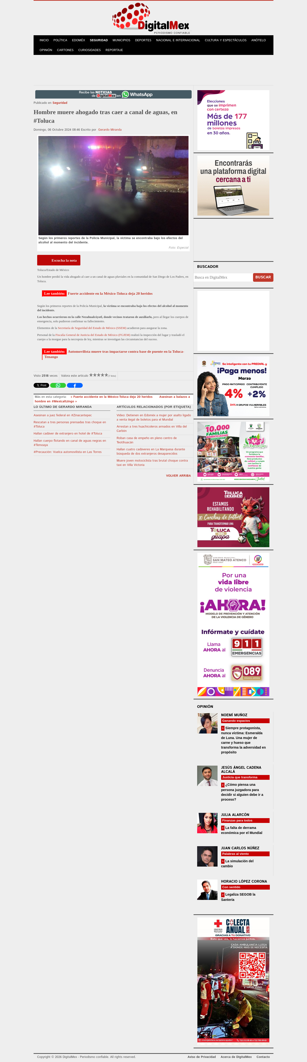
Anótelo (258, 40)
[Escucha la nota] (58, 260)
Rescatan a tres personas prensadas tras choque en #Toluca (70, 424)
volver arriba (178, 476)
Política (60, 40)
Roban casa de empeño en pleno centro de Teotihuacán (147, 440)
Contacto (263, 1057)
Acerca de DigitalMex (236, 1057)
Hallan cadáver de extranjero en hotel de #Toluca (68, 433)
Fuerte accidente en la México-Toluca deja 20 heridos (110, 293)
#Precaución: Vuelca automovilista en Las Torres (67, 452)
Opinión (46, 50)
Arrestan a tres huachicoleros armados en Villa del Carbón (152, 428)
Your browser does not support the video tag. (233, 239)
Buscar (263, 277)
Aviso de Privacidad (202, 1057)
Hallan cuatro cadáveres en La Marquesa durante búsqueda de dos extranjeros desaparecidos (151, 451)
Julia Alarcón (235, 814)
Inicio (44, 40)
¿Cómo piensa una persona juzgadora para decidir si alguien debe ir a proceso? (242, 792)
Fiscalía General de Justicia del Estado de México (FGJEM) (92, 335)
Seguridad (99, 40)
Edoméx (78, 40)
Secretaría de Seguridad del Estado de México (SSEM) (92, 328)
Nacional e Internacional (178, 40)
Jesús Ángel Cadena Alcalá (241, 769)
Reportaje (114, 50)
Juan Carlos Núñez (240, 848)
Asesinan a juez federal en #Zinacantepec (63, 415)
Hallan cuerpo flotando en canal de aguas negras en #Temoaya (70, 443)
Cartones (65, 50)
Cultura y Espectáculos (226, 40)
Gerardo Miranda (110, 130)
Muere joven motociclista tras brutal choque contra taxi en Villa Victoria (152, 462)
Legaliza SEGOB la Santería (238, 896)
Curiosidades (89, 50)
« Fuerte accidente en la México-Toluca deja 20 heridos (112, 397)
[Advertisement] (153, 69)
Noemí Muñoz (234, 715)
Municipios (121, 40)
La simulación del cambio (237, 863)
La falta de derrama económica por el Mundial (241, 830)
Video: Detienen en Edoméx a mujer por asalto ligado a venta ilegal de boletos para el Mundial (154, 417)
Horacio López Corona (244, 881)
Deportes (143, 40)
